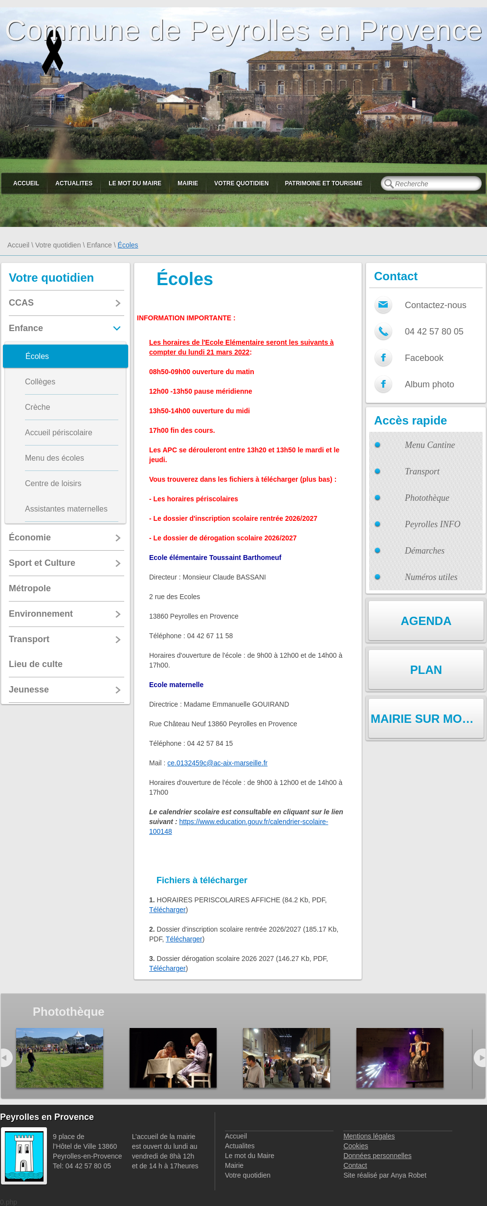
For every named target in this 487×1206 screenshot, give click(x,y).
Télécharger (167, 910)
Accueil (26, 183)
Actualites (73, 183)
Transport (422, 471)
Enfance (99, 245)
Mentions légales (369, 1136)
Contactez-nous (435, 305)
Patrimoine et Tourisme (324, 183)
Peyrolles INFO (433, 524)
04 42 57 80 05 (434, 331)
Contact (355, 1165)
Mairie (187, 183)
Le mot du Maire (135, 183)
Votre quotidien (241, 183)
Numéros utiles (431, 577)
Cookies (355, 1146)
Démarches (424, 551)
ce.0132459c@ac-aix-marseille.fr (217, 763)
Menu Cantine (430, 445)
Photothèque (427, 498)
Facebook (424, 358)
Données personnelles (377, 1156)
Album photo (429, 384)
